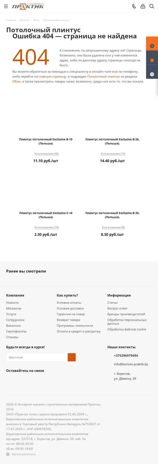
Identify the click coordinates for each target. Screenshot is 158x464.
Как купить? (67, 295)
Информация (119, 295)
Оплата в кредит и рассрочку (79, 331)
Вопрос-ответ (117, 308)
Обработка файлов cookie (126, 329)
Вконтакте (10, 380)
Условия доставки (70, 308)
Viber (62, 380)
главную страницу (52, 76)
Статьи (112, 302)
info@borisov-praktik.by (131, 364)
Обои (16, 81)
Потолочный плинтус (103, 76)
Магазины (13, 308)
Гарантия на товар (71, 314)
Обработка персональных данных (127, 321)
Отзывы (12, 337)
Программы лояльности (75, 325)
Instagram (31, 380)
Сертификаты (16, 331)
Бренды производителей (126, 314)
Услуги (11, 314)
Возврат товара (68, 320)
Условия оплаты (69, 302)
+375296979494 (126, 355)
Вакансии (13, 325)
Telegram (41, 380)
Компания (15, 295)
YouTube (51, 380)
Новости (12, 302)
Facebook (20, 380)
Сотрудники (15, 320)
